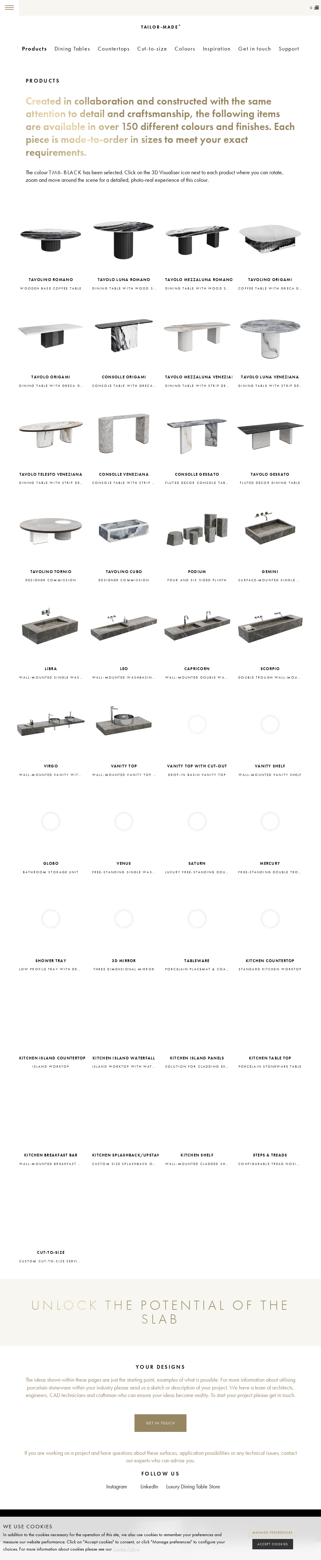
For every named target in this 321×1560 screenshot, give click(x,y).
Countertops (114, 49)
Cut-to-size (152, 49)
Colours (185, 49)
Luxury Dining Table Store (193, 1486)
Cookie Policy (125, 1549)
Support (289, 49)
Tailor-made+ (51, 8)
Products (34, 48)
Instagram (116, 1486)
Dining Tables (72, 49)
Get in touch (254, 49)
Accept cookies (272, 1544)
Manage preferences (272, 1532)
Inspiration (217, 49)
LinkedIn (149, 1486)
